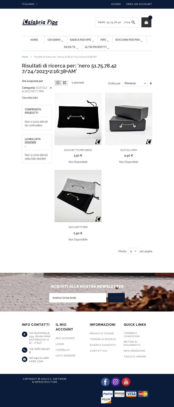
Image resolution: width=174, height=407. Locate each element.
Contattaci (98, 350)
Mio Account (65, 338)
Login (60, 344)
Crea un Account (139, 4)
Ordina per (114, 89)
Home (25, 62)
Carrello (63, 349)
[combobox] (117, 22)
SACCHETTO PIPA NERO (78, 155)
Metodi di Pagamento (132, 343)
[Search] (133, 22)
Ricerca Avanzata (103, 345)
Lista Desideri (66, 355)
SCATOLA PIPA (128, 155)
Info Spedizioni (134, 350)
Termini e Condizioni (132, 335)
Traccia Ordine (135, 356)
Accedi (116, 4)
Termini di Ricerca (103, 339)
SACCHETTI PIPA (78, 232)
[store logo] (40, 22)
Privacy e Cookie (102, 333)
